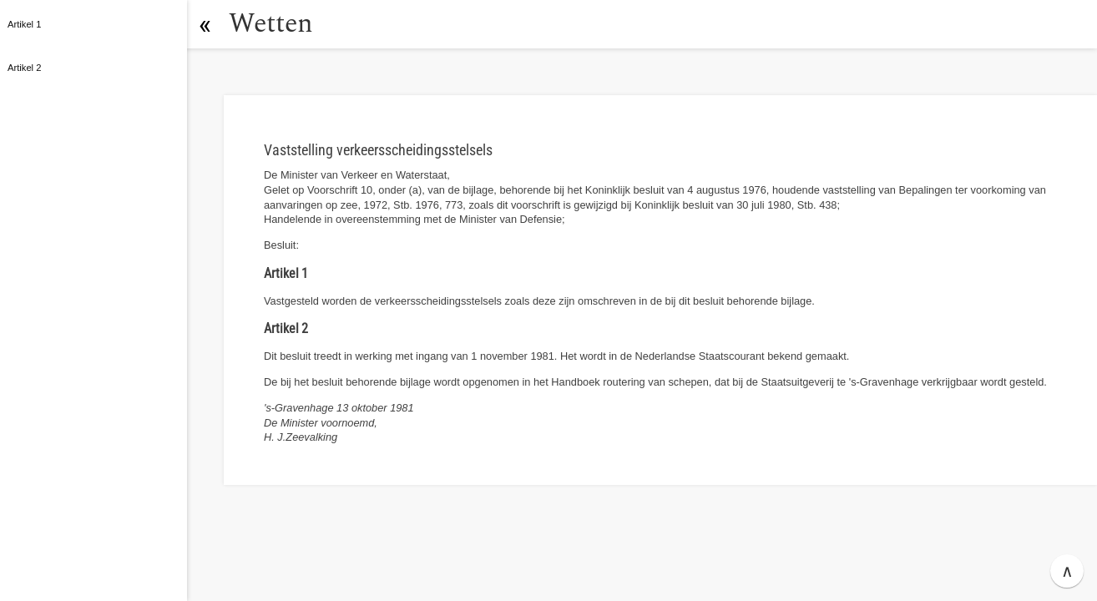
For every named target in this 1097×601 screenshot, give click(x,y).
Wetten (271, 23)
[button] (204, 24)
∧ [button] (1067, 571)
